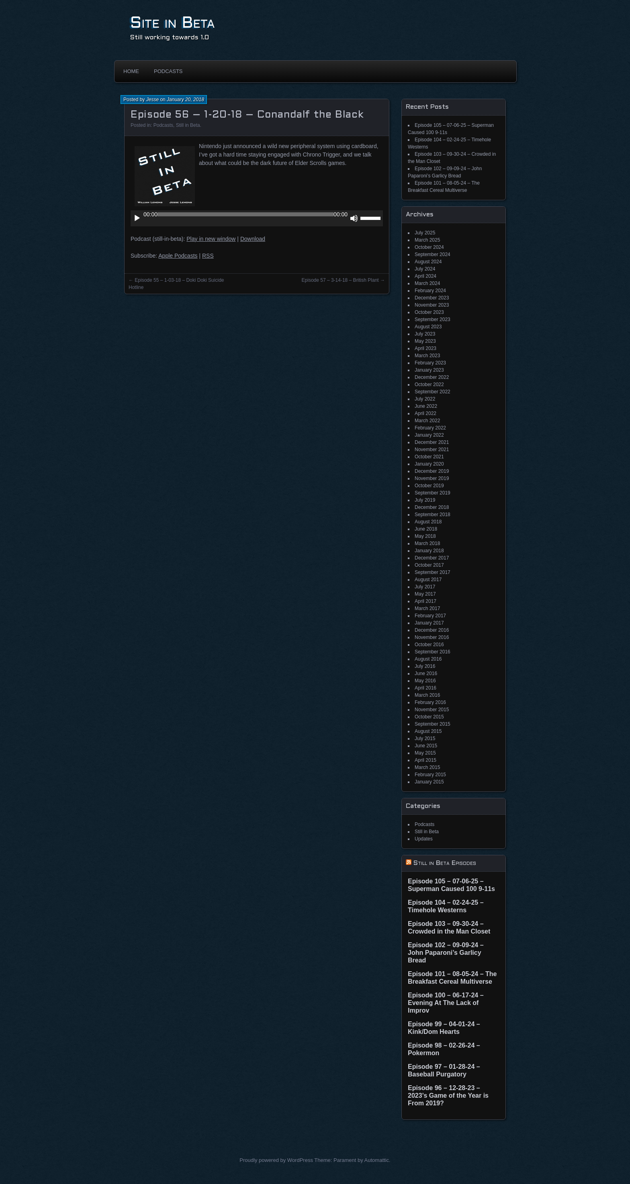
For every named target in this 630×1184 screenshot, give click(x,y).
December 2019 (432, 471)
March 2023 (427, 355)
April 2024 (425, 276)
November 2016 (432, 637)
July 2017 (425, 587)
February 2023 (430, 363)
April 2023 (425, 348)
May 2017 (425, 594)
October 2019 (429, 485)
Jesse (152, 99)
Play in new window (210, 239)
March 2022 (427, 420)
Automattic (376, 1160)
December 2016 (432, 630)
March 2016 (427, 695)
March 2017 (427, 608)
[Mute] (354, 218)
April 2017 (425, 601)
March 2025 (427, 240)
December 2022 (432, 377)
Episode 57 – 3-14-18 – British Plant (340, 280)
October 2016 (429, 644)
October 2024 (429, 247)
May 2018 (425, 536)
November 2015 (432, 709)
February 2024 (430, 290)
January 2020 (429, 464)
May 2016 (425, 681)
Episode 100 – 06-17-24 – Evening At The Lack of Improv (446, 1003)
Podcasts (168, 71)
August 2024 (428, 261)
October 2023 (429, 312)
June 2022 (426, 406)
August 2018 (428, 522)
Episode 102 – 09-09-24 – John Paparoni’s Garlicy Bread (446, 953)
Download (252, 239)
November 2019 (432, 478)
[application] (257, 218)
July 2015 (425, 738)
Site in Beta (172, 23)
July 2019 (425, 500)
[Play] (137, 218)
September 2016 (432, 652)
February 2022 (430, 428)
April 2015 (425, 760)
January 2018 (429, 550)
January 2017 (429, 623)
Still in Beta (188, 125)
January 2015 (429, 782)
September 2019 (432, 493)
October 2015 (429, 717)
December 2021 (432, 442)
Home (131, 71)
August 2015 (428, 731)
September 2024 (432, 254)
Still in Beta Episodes (444, 863)
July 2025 (425, 233)
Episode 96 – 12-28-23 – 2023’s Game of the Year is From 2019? (448, 1095)
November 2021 (432, 449)
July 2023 (425, 334)
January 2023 (429, 370)
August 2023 (428, 327)
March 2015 (427, 767)
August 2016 (428, 659)
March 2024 (427, 283)
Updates (424, 839)
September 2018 (432, 514)
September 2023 (432, 319)
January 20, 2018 (185, 99)
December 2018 (432, 507)
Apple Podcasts (177, 255)
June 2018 (426, 529)
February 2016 (430, 702)
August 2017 (428, 579)
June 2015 (426, 746)
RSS (208, 255)
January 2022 (429, 435)
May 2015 (425, 753)
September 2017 (432, 572)
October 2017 (429, 565)
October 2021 (429, 457)
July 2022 (425, 399)
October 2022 (429, 384)
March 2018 (427, 543)
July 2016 (425, 666)
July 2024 (425, 269)
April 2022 (425, 413)
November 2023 (432, 305)
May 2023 (425, 341)
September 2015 (432, 724)
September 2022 (432, 392)
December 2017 (432, 558)
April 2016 (425, 688)
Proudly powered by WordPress (276, 1160)
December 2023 (432, 298)
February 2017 (430, 615)
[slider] (245, 214)
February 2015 (430, 774)
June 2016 (426, 673)
